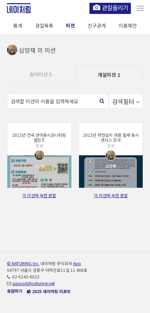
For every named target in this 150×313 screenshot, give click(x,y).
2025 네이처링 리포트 (49, 291)
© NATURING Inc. (23, 263)
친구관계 (97, 25)
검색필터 (126, 101)
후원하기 (14, 291)
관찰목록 (44, 25)
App (77, 263)
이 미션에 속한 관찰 (39, 195)
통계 (17, 25)
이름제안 (128, 25)
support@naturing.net (33, 283)
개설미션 (109, 74)
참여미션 (41, 74)
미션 (70, 25)
